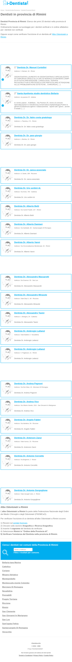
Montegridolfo (8, 579)
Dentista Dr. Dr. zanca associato (30, 170)
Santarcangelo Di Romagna (15, 628)
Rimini (5, 607)
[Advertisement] (36, 56)
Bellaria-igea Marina (11, 562)
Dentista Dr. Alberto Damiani (28, 224)
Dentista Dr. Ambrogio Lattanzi (29, 331)
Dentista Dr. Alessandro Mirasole (30, 295)
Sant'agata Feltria (10, 624)
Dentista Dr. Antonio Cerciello (29, 456)
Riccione (6, 603)
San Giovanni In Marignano (15, 615)
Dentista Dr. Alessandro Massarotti (31, 277)
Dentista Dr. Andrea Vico (26, 402)
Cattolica (6, 567)
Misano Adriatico (10, 575)
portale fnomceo (20, 523)
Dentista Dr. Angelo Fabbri (27, 420)
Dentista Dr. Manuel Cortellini (31, 67)
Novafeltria (7, 591)
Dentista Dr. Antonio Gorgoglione (30, 490)
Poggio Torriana (9, 599)
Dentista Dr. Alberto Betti (26, 206)
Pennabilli (6, 595)
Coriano (6, 571)
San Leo (6, 620)
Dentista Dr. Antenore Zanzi (28, 438)
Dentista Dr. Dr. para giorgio (28, 135)
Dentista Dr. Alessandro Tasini (29, 313)
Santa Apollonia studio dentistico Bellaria (38, 93)
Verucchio (7, 632)
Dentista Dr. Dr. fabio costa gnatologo (33, 117)
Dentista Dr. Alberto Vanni (27, 242)
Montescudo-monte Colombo (15, 583)
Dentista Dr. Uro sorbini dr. (27, 188)
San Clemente (8, 611)
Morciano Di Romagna (12, 587)
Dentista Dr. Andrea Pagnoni (28, 383)
